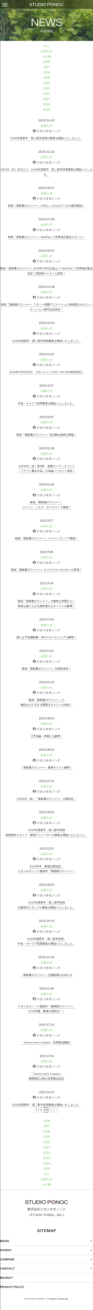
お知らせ (46, 51)
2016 (46, 61)
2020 (46, 83)
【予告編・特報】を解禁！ (46, 736)
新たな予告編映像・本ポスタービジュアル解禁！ (46, 637)
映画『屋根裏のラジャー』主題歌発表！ (46, 668)
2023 (46, 99)
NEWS (4, 1241)
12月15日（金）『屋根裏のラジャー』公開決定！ (46, 798)
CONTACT (7, 1268)
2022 (46, 93)
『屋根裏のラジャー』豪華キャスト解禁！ (46, 767)
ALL (46, 46)
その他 (46, 56)
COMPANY (7, 1259)
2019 (46, 77)
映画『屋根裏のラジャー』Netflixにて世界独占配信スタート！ (46, 237)
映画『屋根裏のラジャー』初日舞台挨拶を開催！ (46, 434)
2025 (46, 109)
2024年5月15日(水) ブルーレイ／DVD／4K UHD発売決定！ (46, 372)
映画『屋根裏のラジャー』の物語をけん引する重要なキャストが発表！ (46, 702)
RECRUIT (6, 1278)
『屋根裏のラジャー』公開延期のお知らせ (46, 975)
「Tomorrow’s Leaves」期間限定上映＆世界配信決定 (46, 1076)
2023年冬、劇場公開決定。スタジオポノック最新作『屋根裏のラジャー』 (46, 869)
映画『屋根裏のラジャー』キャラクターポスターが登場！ (46, 569)
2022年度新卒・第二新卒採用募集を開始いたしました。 (46, 1104)
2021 (46, 88)
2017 (46, 67)
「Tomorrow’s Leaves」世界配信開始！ (46, 1042)
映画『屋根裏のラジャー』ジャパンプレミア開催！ (46, 538)
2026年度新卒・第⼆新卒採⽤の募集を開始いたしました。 (46, 138)
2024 (46, 104)
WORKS (5, 1250)
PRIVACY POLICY (12, 1287)
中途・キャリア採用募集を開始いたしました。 (46, 403)
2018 (46, 72)
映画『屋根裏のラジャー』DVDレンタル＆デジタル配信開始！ (46, 205)
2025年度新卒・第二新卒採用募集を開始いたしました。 (46, 340)
